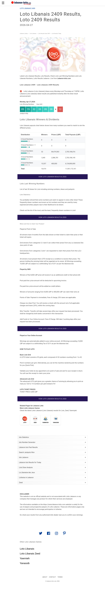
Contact (52, 577)
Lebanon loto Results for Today (52, 462)
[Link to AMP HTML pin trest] (64, 534)
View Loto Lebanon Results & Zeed (52, 177)
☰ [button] (3, 3)
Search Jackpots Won (52, 452)
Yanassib (25, 563)
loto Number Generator (52, 442)
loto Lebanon (52, 457)
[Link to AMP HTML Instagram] (56, 534)
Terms (60, 577)
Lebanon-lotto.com (64, 78)
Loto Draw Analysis (52, 467)
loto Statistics (52, 437)
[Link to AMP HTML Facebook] (48, 534)
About (44, 577)
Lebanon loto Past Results (52, 447)
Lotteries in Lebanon (52, 477)
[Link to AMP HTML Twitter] (40, 534)
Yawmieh (25, 558)
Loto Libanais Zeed (30, 553)
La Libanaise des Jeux (52, 472)
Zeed (52, 482)
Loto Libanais (27, 548)
